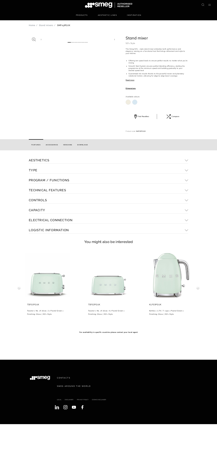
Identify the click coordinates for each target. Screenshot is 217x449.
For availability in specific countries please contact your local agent (108, 357)
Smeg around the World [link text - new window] (74, 411)
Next (198, 312)
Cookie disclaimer (99, 424)
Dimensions (131, 88)
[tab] (36, 169)
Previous (19, 312)
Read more (130, 80)
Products (82, 15)
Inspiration (134, 15)
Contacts (63, 402)
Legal (59, 424)
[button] (33, 39)
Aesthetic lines (107, 15)
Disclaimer (69, 424)
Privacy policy (82, 424)
